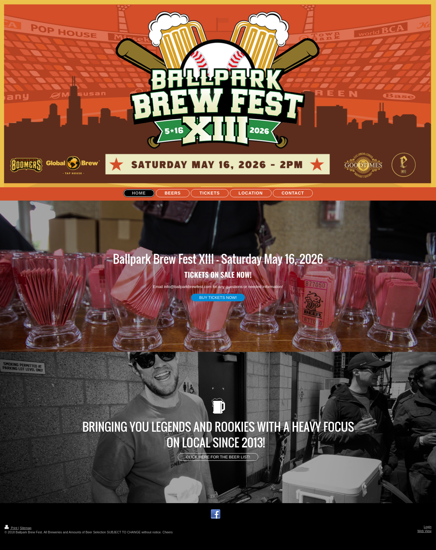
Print (11, 528)
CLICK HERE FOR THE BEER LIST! (218, 457)
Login (427, 527)
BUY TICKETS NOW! (218, 297)
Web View (424, 531)
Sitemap (25, 528)
